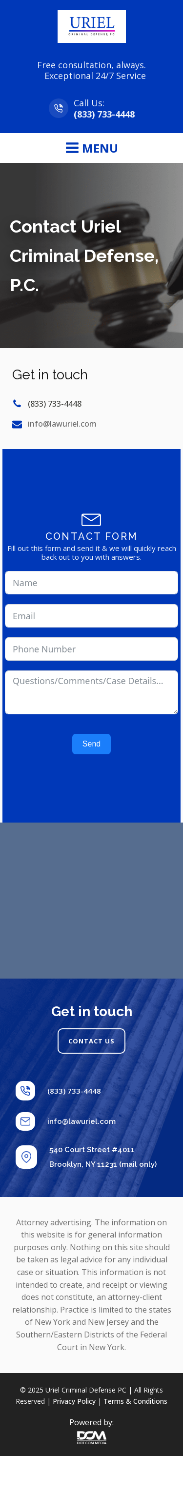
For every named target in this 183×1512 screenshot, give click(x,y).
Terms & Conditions (135, 1401)
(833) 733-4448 (104, 114)
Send (91, 744)
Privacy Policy (74, 1401)
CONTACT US (91, 1041)
